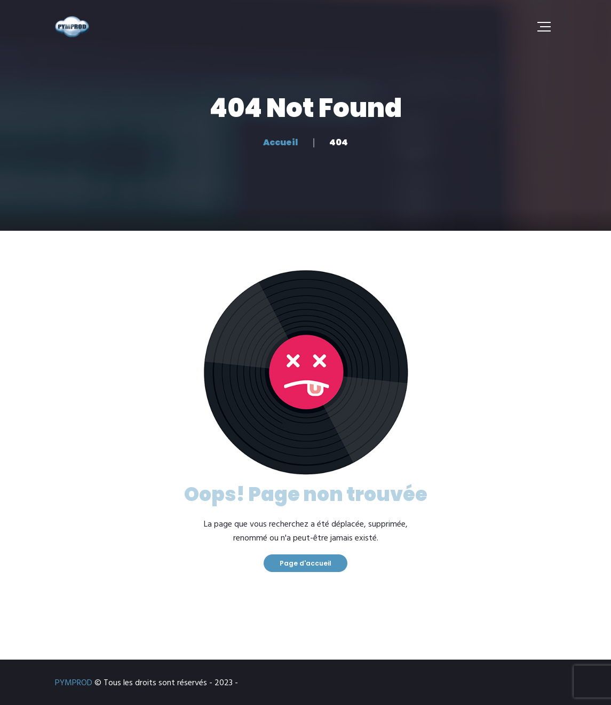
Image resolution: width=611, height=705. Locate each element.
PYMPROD (73, 683)
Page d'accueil (305, 563)
